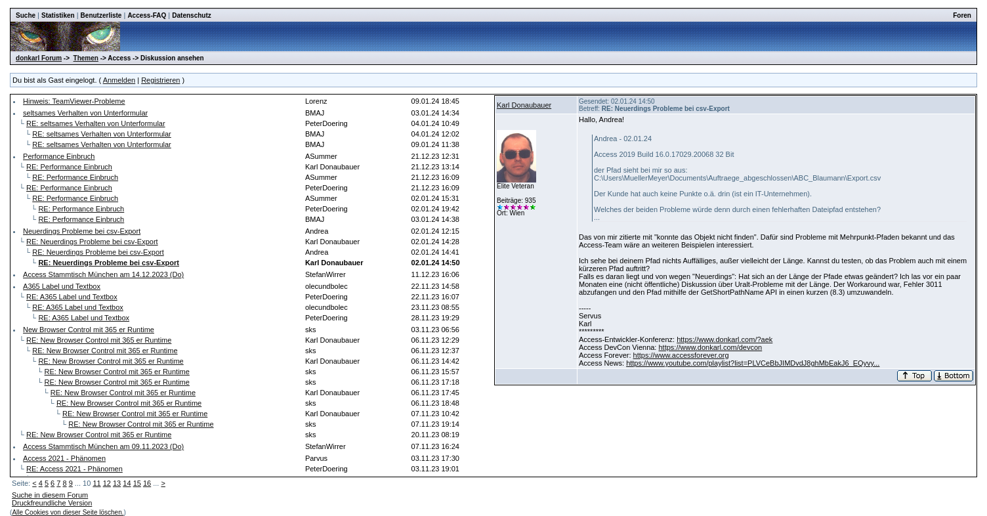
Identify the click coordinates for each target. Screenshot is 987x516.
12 (107, 483)
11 (96, 483)
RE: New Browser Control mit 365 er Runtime (98, 340)
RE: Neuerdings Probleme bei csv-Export (92, 242)
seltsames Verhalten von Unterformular (85, 113)
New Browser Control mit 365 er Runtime (88, 329)
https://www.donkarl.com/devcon (710, 347)
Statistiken (58, 15)
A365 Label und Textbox (61, 286)
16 (147, 483)
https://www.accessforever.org (681, 355)
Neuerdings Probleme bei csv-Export (81, 231)
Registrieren (160, 80)
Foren (962, 15)
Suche (25, 15)
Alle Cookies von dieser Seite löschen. (67, 512)
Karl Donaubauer (524, 105)
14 (127, 483)
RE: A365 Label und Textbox (71, 297)
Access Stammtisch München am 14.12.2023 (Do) (103, 274)
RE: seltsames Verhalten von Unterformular (95, 123)
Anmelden (119, 80)
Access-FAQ (146, 15)
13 (117, 483)
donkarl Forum (39, 58)
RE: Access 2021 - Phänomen (74, 469)
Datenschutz (191, 15)
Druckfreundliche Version (52, 503)
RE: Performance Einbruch (69, 167)
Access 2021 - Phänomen (64, 458)
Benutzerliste (101, 15)
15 (137, 483)
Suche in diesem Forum (50, 495)
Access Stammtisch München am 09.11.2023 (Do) (103, 446)
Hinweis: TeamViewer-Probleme (74, 101)
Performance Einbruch (58, 156)
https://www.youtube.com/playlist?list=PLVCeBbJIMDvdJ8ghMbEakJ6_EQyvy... (752, 363)
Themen (86, 58)
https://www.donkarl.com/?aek (724, 339)
